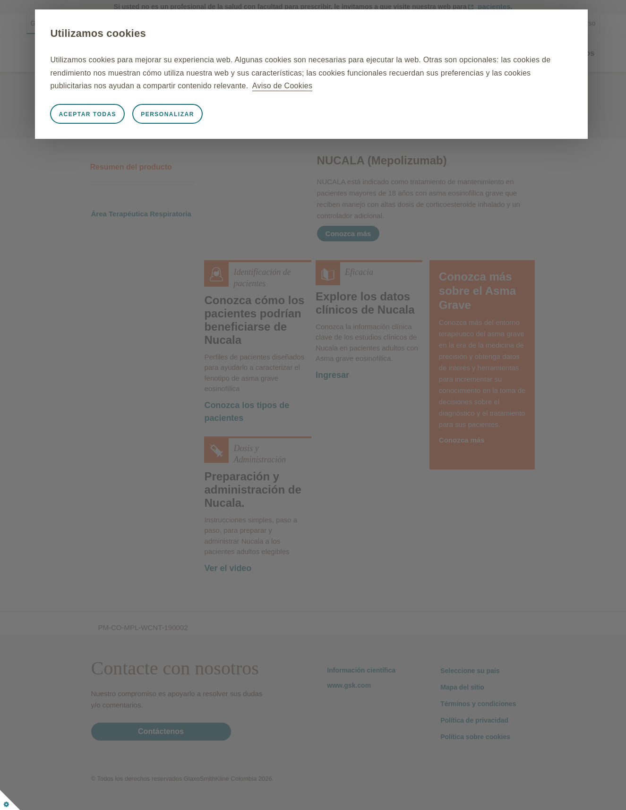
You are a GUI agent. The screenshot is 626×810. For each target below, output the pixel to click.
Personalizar (207, 114)
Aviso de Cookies (466, 86)
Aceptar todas (127, 114)
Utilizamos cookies (138, 33)
